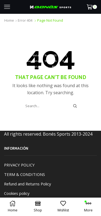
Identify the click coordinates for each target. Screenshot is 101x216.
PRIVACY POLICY (19, 165)
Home (9, 20)
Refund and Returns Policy (27, 183)
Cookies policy (16, 193)
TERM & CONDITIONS (24, 174)
